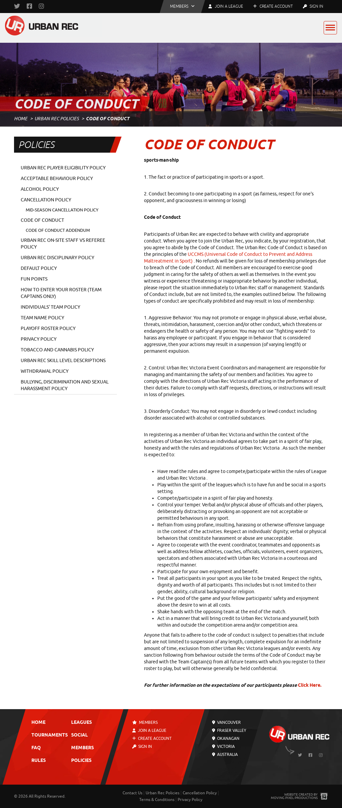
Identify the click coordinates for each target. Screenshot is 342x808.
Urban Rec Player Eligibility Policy (63, 168)
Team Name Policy (42, 318)
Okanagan (225, 738)
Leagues (81, 722)
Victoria (223, 746)
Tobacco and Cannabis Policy (57, 350)
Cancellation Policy (46, 200)
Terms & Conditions (156, 799)
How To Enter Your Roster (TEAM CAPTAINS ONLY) (61, 293)
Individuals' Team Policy (50, 307)
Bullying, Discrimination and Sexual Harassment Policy (65, 385)
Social (79, 735)
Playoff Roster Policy (48, 328)
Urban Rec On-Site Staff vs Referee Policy (63, 243)
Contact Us (132, 793)
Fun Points (34, 279)
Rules (38, 761)
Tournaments (49, 735)
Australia (225, 754)
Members (82, 748)
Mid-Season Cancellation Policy (62, 210)
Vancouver (226, 722)
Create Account (273, 6)
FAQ (36, 748)
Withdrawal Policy (44, 371)
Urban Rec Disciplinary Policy (57, 258)
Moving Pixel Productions (294, 798)
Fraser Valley (229, 730)
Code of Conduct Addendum (58, 230)
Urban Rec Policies (56, 119)
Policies (81, 761)
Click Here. (309, 685)
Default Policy (39, 268)
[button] (182, 6)
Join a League (150, 730)
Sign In (313, 6)
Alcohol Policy (40, 189)
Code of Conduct (42, 220)
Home (20, 119)
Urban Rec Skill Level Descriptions (63, 360)
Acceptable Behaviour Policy (57, 178)
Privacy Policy (38, 339)
